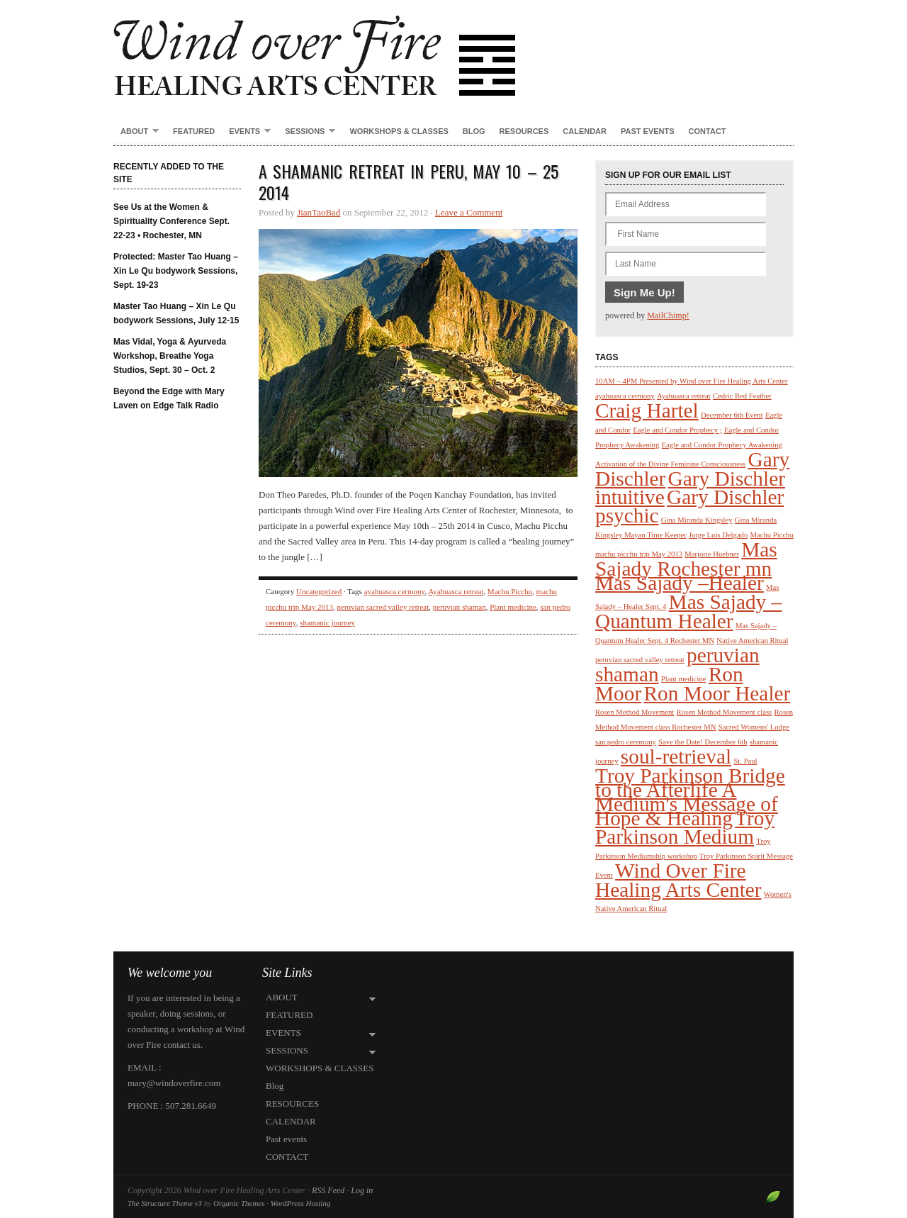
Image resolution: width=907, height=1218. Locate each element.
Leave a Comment (468, 212)
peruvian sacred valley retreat (383, 607)
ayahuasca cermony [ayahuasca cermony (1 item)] (625, 396)
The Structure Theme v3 (165, 1203)
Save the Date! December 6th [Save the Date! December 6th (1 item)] (702, 742)
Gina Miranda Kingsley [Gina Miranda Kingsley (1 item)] (697, 520)
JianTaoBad (318, 212)
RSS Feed (328, 1190)
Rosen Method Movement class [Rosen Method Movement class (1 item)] (724, 712)
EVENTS (246, 132)
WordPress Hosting (301, 1203)
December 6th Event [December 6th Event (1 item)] (732, 415)
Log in (362, 1190)
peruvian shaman (459, 607)
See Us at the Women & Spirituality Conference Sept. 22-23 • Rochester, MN (171, 221)
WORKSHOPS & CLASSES (398, 131)
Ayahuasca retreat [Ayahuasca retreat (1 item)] (684, 396)
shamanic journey (327, 622)
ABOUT (136, 132)
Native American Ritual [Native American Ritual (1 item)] (752, 640)
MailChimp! (668, 315)
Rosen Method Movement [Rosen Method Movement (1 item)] (634, 712)
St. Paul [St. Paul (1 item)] (745, 761)
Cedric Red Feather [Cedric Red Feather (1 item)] (742, 396)
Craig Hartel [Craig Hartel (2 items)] (647, 410)
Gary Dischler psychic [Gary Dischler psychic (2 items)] (689, 506)
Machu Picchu (510, 591)
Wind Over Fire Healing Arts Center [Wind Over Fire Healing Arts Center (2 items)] (678, 880)
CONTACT (707, 131)
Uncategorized (319, 591)
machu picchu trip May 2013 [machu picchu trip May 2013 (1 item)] (638, 554)
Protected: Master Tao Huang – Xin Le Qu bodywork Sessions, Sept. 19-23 (175, 271)
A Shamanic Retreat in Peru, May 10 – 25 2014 (408, 181)
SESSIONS (306, 132)
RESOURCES (524, 131)
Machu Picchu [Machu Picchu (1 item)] (772, 535)
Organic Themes (239, 1203)
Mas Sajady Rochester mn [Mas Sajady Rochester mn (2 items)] (686, 559)
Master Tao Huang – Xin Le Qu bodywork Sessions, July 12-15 (176, 313)
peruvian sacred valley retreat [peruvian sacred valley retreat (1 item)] (640, 660)
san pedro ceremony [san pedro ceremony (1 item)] (625, 742)
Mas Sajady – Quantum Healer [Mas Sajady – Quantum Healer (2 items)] (688, 611)
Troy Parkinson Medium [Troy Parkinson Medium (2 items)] (684, 827)
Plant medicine (513, 607)
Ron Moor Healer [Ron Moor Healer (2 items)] (716, 693)
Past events (648, 131)
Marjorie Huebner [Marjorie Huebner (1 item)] (712, 554)
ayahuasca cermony (394, 591)
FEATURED (194, 131)
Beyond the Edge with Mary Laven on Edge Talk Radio (169, 398)
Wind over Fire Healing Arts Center (453, 49)
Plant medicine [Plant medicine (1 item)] (683, 679)
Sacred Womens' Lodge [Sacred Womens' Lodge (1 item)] (754, 727)
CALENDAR (585, 131)
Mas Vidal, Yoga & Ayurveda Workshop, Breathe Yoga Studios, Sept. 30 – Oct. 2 (169, 356)
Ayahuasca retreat (455, 591)
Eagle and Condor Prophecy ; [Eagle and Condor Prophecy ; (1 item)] (677, 430)
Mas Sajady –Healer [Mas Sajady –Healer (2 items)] (679, 582)
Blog (474, 131)
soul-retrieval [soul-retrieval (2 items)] (676, 756)
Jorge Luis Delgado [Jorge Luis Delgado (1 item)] (718, 535)
